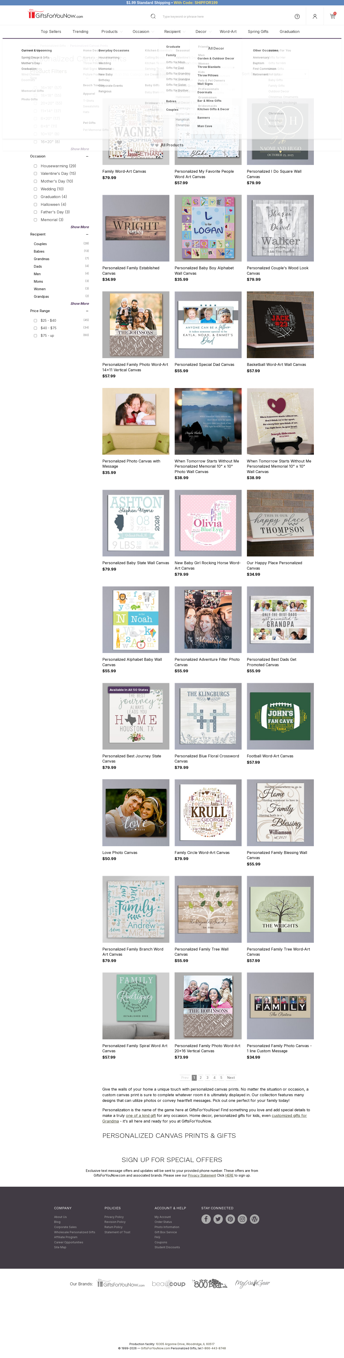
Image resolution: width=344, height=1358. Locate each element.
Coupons (161, 1242)
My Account (163, 1217)
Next (231, 90)
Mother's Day (57, 181)
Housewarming (58, 166)
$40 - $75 (48, 328)
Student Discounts (167, 1247)
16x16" (51, 88)
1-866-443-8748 (214, 1348)
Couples (61, 243)
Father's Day (55, 212)
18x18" (51, 95)
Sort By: (249, 73)
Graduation (290, 31)
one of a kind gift (141, 1115)
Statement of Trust (117, 1232)
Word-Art (228, 31)
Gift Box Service (166, 1232)
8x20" (50, 118)
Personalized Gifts (53, 45)
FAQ (157, 1237)
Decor (201, 31)
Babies (61, 251)
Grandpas (61, 296)
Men (61, 273)
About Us (60, 1217)
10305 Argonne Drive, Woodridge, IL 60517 (185, 1344)
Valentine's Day (58, 173)
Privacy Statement (202, 1175)
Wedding (52, 189)
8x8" (49, 126)
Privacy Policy (114, 1217)
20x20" (51, 103)
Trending (80, 31)
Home (32, 45)
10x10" (50, 134)
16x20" (50, 141)
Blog (57, 1222)
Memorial (52, 220)
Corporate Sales (65, 1227)
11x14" (51, 111)
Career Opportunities (68, 1242)
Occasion (141, 31)
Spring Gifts (258, 31)
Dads (61, 266)
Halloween (53, 204)
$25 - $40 (48, 321)
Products (109, 31)
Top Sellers (51, 31)
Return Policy (113, 1227)
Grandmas (61, 258)
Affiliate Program (65, 1237)
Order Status (163, 1222)
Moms (61, 281)
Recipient (172, 31)
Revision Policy (115, 1222)
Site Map (60, 1247)
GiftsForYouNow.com (155, 1348)
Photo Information (167, 1227)
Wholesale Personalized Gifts (74, 1232)
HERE (229, 1175)
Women (61, 288)
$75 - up (47, 336)
